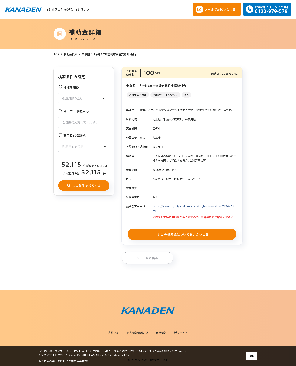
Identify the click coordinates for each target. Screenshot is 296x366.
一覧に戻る (147, 258)
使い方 (83, 9)
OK (252, 356)
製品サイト (181, 332)
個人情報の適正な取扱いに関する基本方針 (64, 361)
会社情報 (161, 332)
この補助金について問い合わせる (182, 234)
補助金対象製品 (60, 9)
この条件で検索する (84, 185)
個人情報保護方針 (137, 332)
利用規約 (113, 332)
